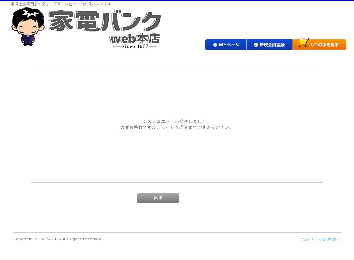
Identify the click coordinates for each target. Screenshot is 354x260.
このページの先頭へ (320, 239)
